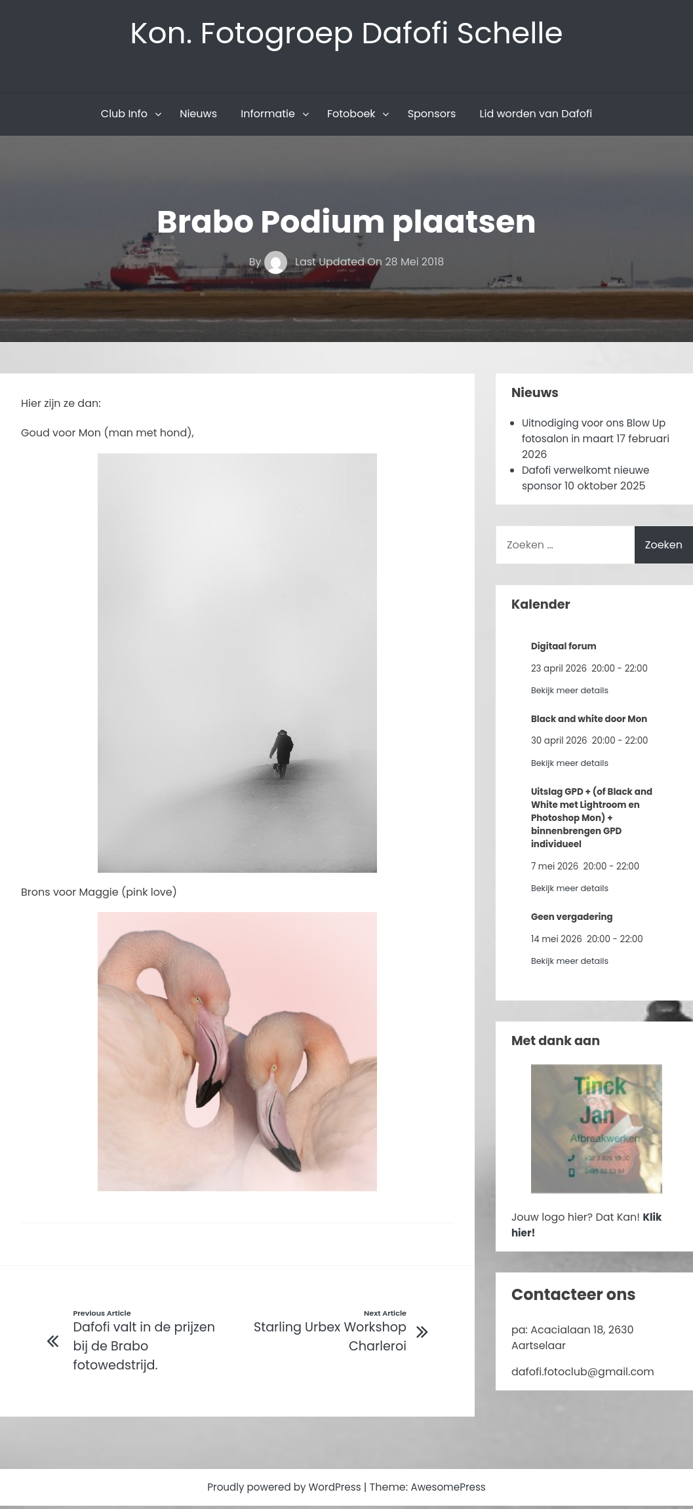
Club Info (124, 115)
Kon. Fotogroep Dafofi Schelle (346, 34)
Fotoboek (351, 115)
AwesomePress (452, 1490)
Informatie (268, 115)
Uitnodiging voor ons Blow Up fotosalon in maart (598, 432)
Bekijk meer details (572, 692)
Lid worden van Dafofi (536, 115)
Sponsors (432, 115)
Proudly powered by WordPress (283, 1490)
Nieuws (198, 115)
